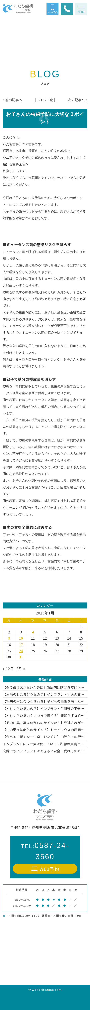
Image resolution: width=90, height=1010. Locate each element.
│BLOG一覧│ (45, 99)
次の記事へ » (77, 99)
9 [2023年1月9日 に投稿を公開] (9, 638)
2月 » (20, 668)
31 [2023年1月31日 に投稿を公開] (21, 656)
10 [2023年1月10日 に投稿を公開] (21, 638)
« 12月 (8, 668)
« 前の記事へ (12, 99)
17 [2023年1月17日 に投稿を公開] (21, 644)
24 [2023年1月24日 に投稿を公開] (21, 650)
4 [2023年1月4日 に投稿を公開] (33, 631)
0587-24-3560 (45, 851)
